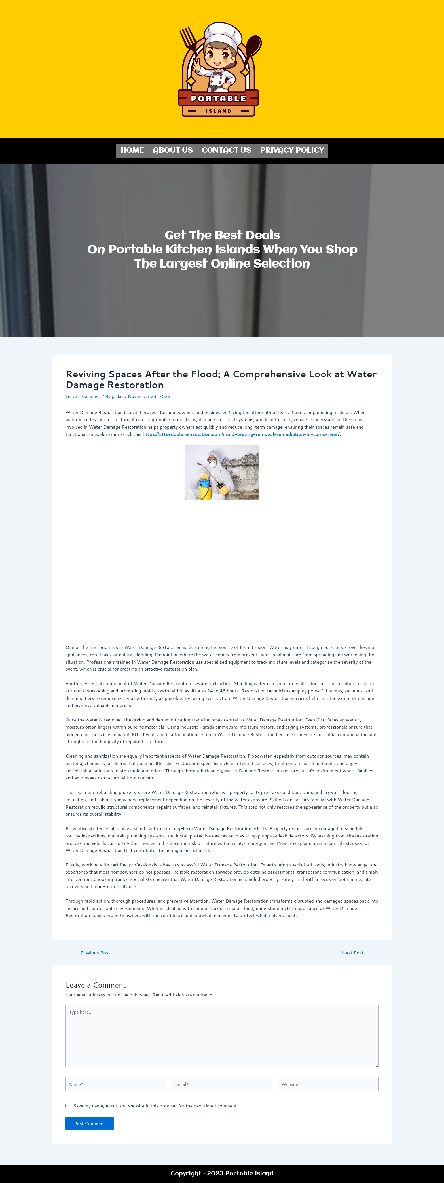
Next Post (355, 951)
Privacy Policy (292, 150)
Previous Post (93, 951)
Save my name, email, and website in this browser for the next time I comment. (155, 1108)
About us (173, 150)
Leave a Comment (84, 395)
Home (132, 150)
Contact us (226, 150)
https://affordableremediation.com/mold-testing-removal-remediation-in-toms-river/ (245, 433)
